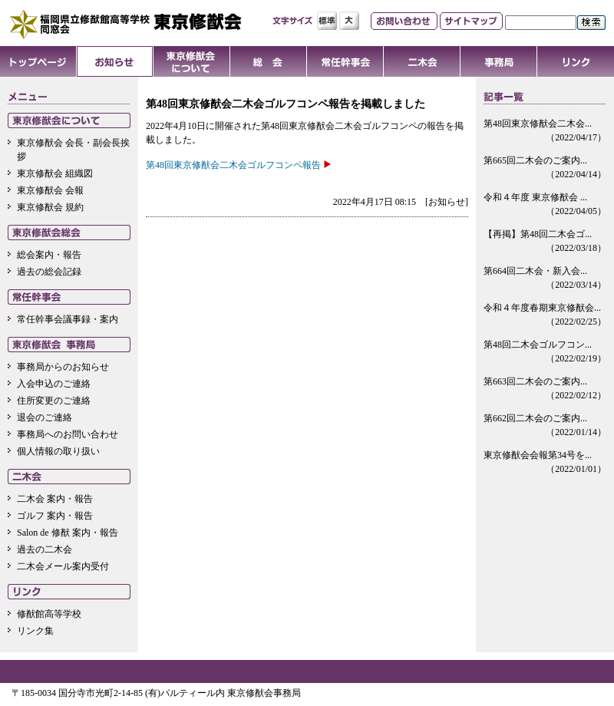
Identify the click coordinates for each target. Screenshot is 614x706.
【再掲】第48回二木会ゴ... (545, 242)
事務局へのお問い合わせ (67, 434)
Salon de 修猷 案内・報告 (67, 532)
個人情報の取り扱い (58, 451)
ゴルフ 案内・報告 (55, 515)
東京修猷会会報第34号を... (545, 463)
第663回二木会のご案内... (545, 389)
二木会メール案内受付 (63, 566)
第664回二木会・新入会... (545, 279)
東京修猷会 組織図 (55, 173)
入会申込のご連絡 (54, 383)
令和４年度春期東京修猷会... (545, 315)
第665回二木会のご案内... (545, 168)
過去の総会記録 (49, 271)
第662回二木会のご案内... (545, 426)
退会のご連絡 (44, 417)
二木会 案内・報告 (55, 498)
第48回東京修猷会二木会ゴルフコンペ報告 (233, 165)
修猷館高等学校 (49, 614)
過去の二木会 (44, 549)
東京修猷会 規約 (50, 207)
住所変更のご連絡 (54, 400)
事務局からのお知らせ (63, 366)
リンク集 (35, 630)
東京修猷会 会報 (50, 190)
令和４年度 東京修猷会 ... (545, 205)
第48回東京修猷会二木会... (545, 131)
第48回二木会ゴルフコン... (545, 352)
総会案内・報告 (49, 254)
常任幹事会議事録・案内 (67, 319)
